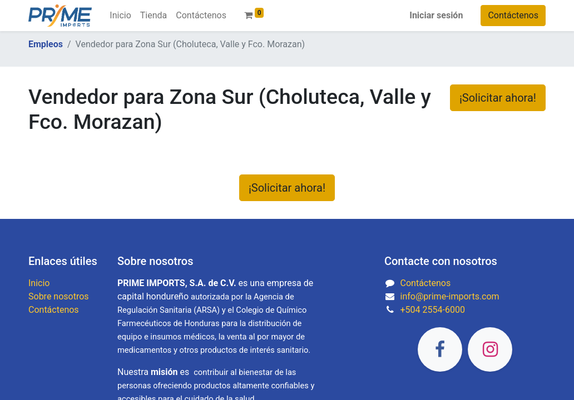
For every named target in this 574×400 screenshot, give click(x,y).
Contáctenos (513, 15)
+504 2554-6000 (432, 309)
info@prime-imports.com (449, 296)
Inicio (39, 283)
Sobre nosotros (58, 296)
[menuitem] (120, 15)
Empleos (45, 44)
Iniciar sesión (436, 15)
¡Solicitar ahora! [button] (497, 97)
